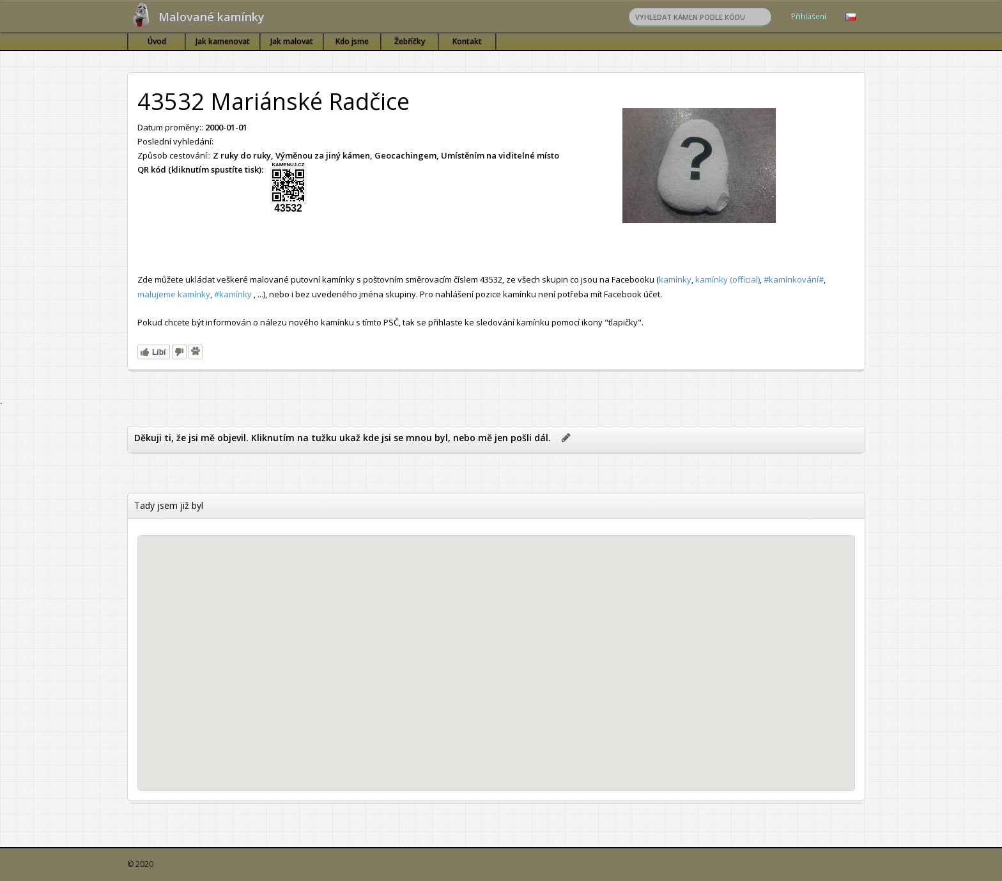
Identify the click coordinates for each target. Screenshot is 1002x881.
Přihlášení (808, 16)
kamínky (675, 279)
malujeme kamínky (173, 294)
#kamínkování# (794, 279)
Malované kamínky (211, 16)
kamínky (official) (727, 279)
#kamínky (233, 294)
